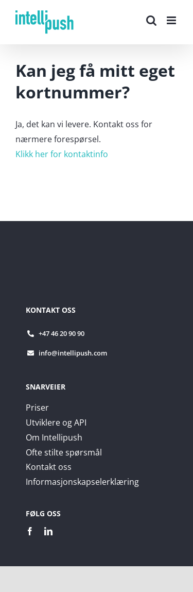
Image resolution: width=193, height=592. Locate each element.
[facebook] (30, 531)
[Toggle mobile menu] (172, 20)
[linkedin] (48, 531)
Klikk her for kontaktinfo (61, 154)
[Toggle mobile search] (151, 20)
